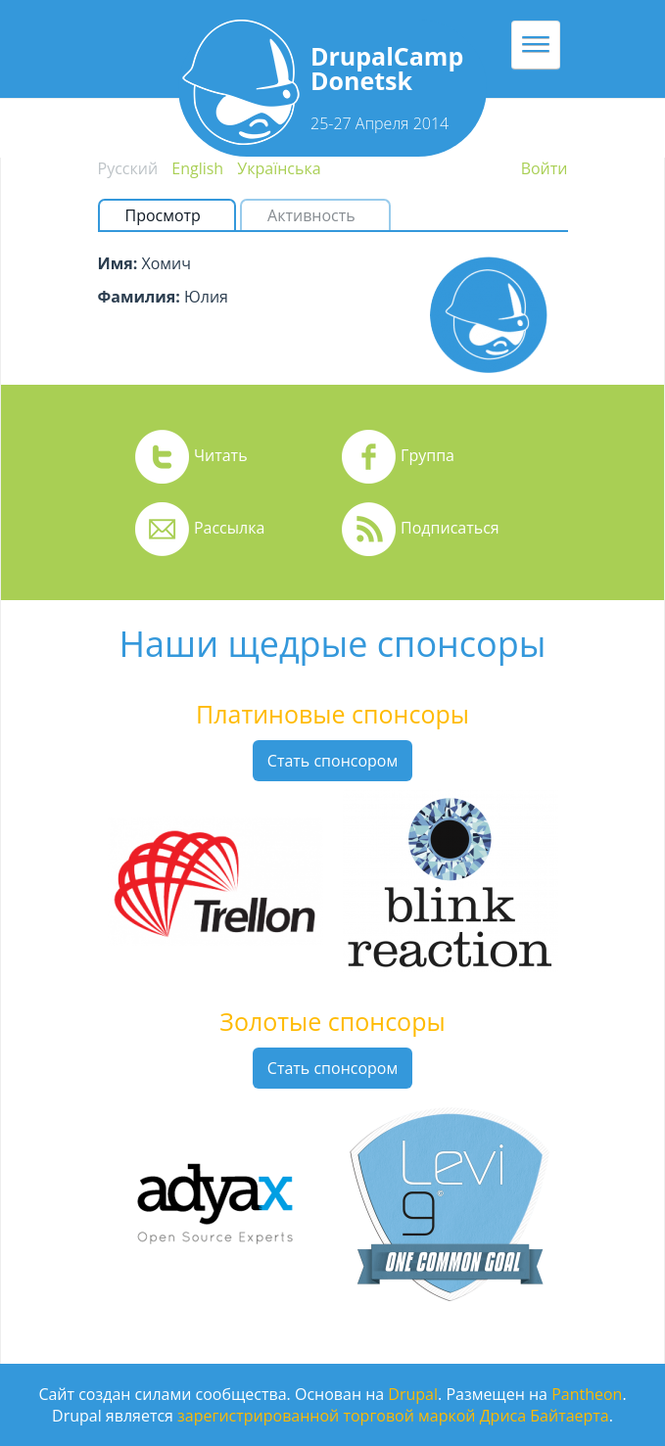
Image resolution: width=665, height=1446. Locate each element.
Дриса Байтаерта (544, 1415)
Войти (544, 168)
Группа (427, 455)
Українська (278, 168)
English (197, 168)
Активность (311, 215)
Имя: (118, 263)
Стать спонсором (332, 760)
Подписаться (450, 527)
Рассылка (229, 527)
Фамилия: (139, 296)
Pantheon (586, 1394)
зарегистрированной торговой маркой (326, 1415)
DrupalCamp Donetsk (386, 68)
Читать (221, 455)
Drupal (413, 1394)
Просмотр (170, 215)
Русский (128, 168)
